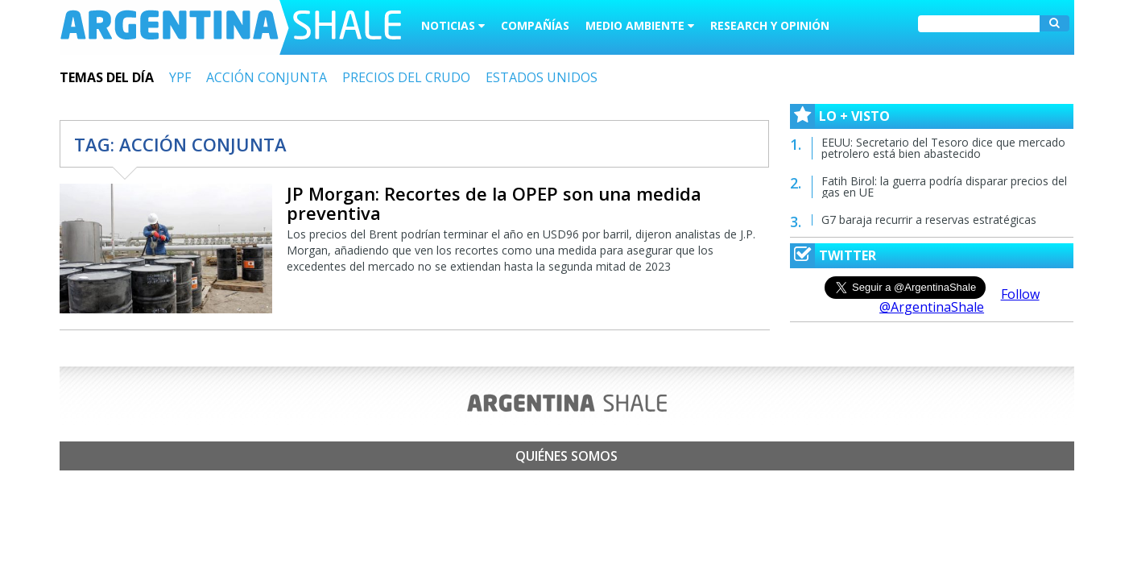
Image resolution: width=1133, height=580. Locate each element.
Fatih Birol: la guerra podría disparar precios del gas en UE (944, 186)
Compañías (535, 25)
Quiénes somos (566, 456)
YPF (180, 77)
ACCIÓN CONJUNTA (266, 77)
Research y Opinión (769, 25)
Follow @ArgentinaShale (959, 300)
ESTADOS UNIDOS (542, 77)
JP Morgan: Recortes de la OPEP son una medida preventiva (494, 203)
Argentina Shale (231, 27)
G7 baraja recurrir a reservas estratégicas (928, 219)
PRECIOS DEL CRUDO (406, 77)
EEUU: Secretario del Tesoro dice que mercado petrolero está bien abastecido (943, 148)
